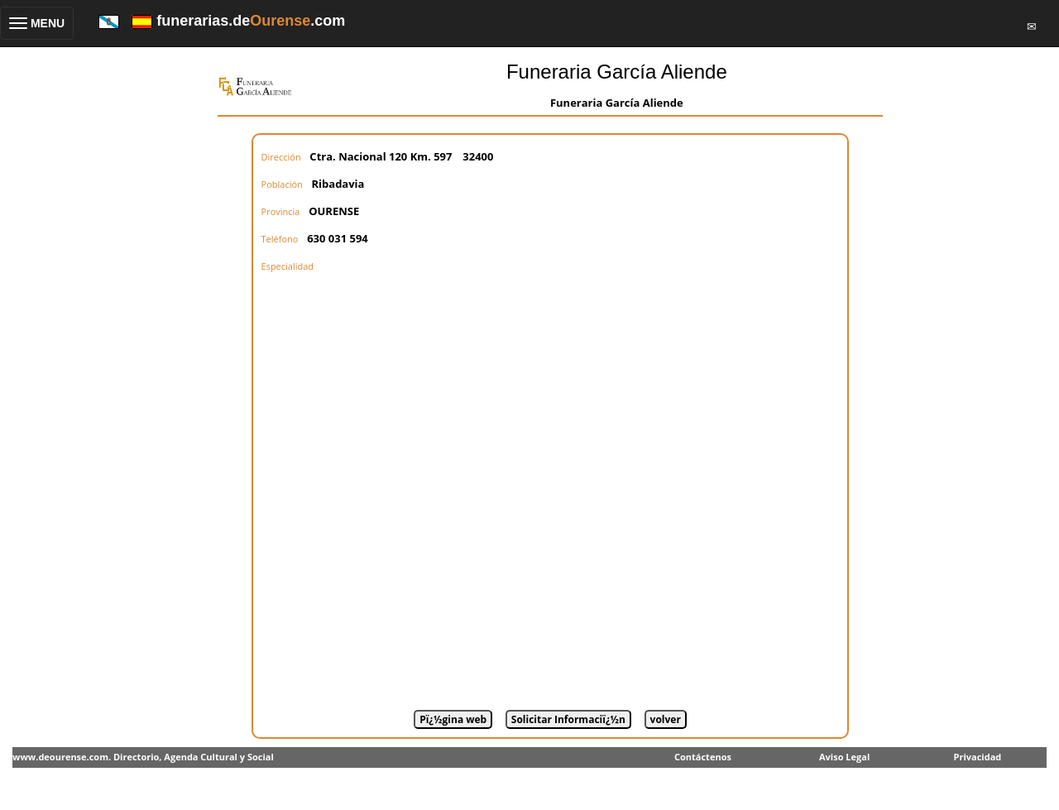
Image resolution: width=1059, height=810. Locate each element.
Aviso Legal (844, 756)
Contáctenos (702, 756)
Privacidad (978, 756)
